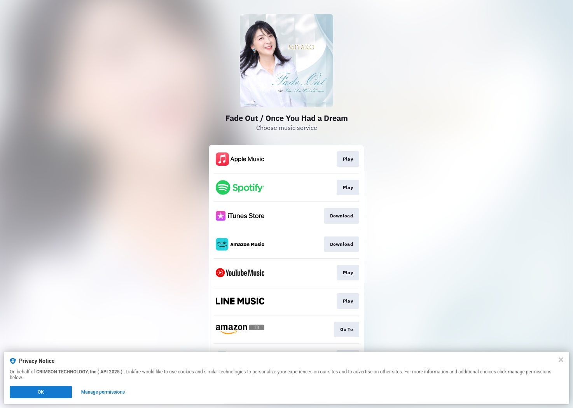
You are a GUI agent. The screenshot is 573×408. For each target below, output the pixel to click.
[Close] (561, 360)
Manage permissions (103, 392)
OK (41, 392)
